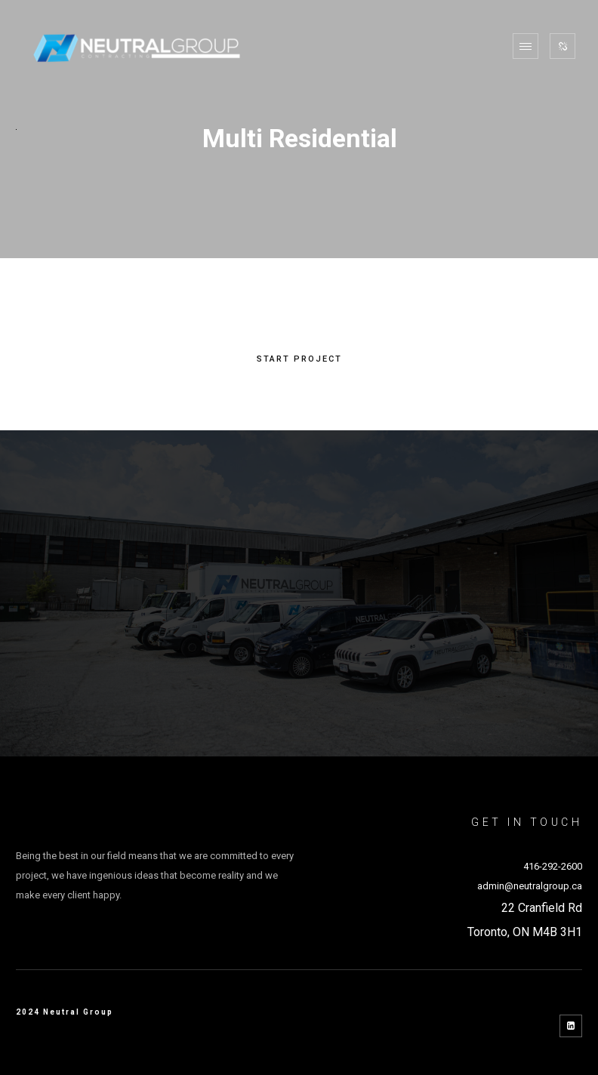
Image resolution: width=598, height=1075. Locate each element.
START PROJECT (299, 359)
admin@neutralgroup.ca (529, 886)
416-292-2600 (552, 866)
